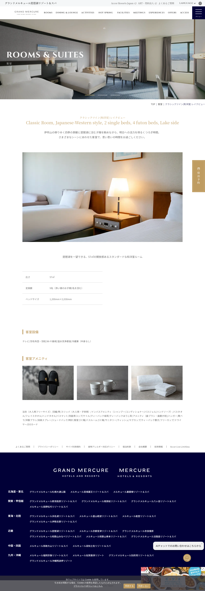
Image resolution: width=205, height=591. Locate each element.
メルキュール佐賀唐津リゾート (88, 555)
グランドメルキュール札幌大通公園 (48, 491)
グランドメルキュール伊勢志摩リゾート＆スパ (53, 521)
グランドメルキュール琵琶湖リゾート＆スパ (52, 531)
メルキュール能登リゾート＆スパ (139, 516)
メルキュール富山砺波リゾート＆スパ (98, 516)
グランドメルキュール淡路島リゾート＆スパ (153, 536)
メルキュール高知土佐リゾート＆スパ (92, 545)
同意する (129, 586)
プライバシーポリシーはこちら (88, 586)
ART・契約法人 (146, 3)
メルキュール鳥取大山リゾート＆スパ (49, 545)
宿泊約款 (127, 446)
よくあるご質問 (166, 3)
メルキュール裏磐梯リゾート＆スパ (131, 491)
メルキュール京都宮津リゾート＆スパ (98, 531)
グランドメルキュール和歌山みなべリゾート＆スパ (55, 536)
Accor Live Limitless (180, 446)
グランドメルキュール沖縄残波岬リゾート (51, 560)
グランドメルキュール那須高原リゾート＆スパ (53, 501)
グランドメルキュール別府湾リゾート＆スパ (131, 555)
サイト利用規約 (73, 446)
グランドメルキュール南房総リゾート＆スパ (104, 501)
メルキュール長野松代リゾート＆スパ (49, 506)
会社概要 (143, 446)
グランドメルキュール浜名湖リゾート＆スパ (52, 516)
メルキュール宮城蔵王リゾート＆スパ (89, 491)
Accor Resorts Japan (122, 3)
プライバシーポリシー (48, 446)
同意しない (143, 586)
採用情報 (158, 446)
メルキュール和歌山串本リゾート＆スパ (106, 536)
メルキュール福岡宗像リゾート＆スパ (49, 555)
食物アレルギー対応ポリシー (101, 446)
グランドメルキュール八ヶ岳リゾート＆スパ (153, 501)
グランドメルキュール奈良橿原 (138, 531)
